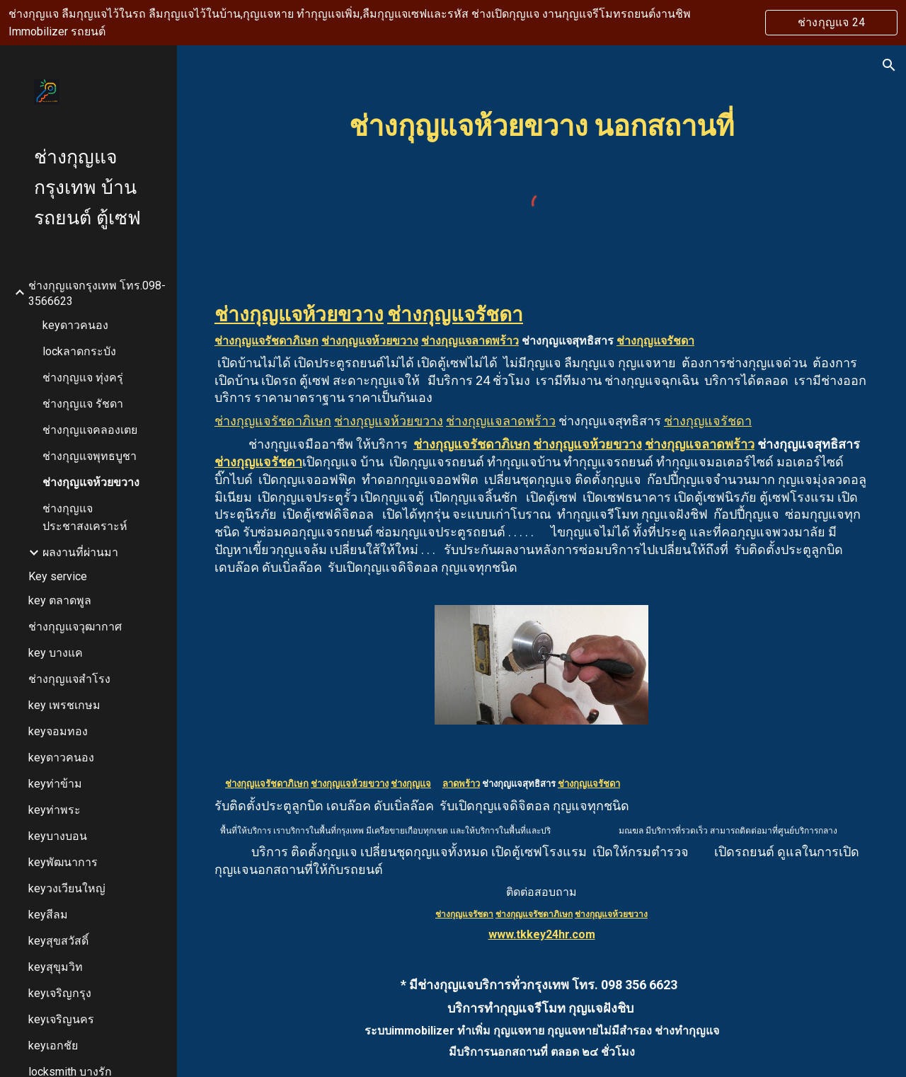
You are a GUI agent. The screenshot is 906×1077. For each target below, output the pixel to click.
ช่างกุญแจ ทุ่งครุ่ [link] (82, 377)
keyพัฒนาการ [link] (63, 862)
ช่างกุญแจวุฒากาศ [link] (75, 626)
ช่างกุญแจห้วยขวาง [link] (90, 482)
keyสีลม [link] (48, 914)
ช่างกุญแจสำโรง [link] (69, 679)
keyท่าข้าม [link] (55, 783)
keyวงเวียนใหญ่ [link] (66, 888)
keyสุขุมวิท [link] (55, 967)
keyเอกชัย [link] (53, 1045)
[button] (889, 65)
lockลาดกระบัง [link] (79, 351)
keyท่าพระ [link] (54, 810)
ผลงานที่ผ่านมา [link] (80, 552)
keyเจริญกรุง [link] (59, 993)
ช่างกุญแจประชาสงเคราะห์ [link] (84, 517)
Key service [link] (57, 576)
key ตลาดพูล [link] (59, 600)
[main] (542, 123)
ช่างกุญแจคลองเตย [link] (89, 430)
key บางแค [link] (55, 653)
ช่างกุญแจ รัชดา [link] (82, 403)
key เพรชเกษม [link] (64, 705)
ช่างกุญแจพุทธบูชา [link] (89, 456)
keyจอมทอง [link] (58, 731)
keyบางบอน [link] (57, 836)
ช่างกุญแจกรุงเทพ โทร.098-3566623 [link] (97, 293)
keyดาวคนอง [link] (75, 325)
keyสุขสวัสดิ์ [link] (58, 941)
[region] (453, 22)
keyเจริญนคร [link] (61, 1019)
